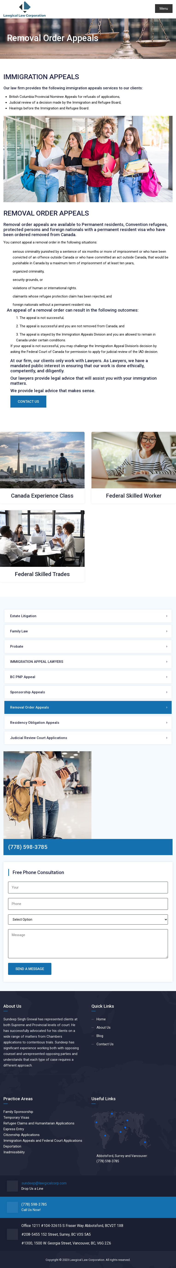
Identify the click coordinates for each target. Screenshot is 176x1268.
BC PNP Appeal (22, 677)
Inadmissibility (14, 1152)
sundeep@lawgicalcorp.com (44, 1183)
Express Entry (13, 1129)
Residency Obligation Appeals (34, 723)
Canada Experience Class (42, 496)
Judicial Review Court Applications (38, 738)
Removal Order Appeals (29, 707)
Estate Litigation (23, 616)
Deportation (12, 1146)
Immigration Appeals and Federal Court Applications (42, 1141)
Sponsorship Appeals (27, 692)
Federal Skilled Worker (133, 496)
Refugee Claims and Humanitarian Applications (38, 1123)
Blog (100, 1036)
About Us (104, 1027)
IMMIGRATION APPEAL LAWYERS (36, 662)
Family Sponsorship (18, 1112)
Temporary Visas (16, 1117)
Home (101, 1019)
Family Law (19, 631)
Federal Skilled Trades (42, 574)
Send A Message (29, 969)
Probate (16, 646)
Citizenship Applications (21, 1135)
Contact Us (28, 402)
